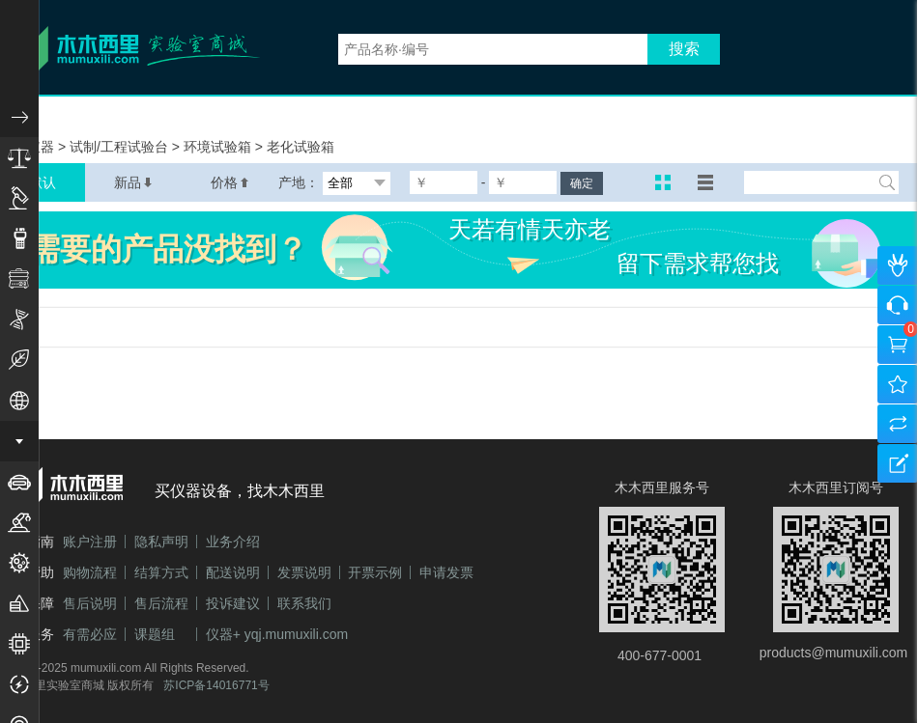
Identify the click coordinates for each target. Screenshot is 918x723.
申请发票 (446, 572)
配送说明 (233, 572)
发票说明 (304, 572)
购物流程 (90, 572)
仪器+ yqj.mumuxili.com (277, 634)
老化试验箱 (300, 146)
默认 (42, 182)
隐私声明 (161, 541)
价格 (230, 182)
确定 (581, 183)
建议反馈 (897, 463)
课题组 (154, 634)
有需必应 (90, 634)
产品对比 (897, 423)
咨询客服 (897, 305)
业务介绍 (233, 541)
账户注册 (90, 541)
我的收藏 (897, 384)
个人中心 (897, 265)
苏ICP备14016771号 (216, 685)
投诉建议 (233, 603)
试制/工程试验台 (121, 146)
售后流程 (161, 603)
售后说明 (90, 603)
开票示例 (375, 572)
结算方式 (161, 572)
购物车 (897, 344)
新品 (133, 182)
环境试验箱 (219, 146)
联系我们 (304, 603)
